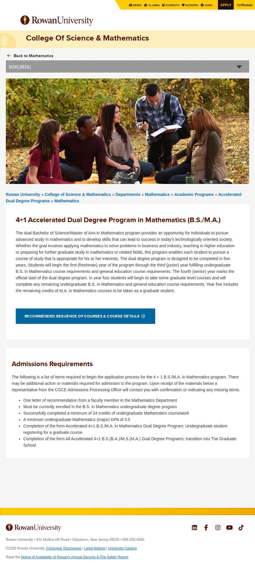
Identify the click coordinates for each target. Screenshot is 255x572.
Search (245, 23)
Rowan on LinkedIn (194, 528)
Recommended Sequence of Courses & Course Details (82, 316)
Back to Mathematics (33, 56)
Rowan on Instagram (217, 528)
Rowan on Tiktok (241, 528)
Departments (128, 194)
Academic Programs (194, 194)
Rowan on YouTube (229, 528)
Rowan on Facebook (206, 528)
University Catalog (122, 548)
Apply (225, 5)
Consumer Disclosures (63, 548)
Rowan (245, 4)
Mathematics (157, 194)
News (137, 5)
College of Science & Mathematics (78, 194)
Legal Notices (95, 548)
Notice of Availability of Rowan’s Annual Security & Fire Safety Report (74, 557)
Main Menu (20, 66)
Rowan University (71, 20)
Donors (192, 5)
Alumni (153, 5)
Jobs (208, 5)
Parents (172, 5)
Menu (10, 21)
